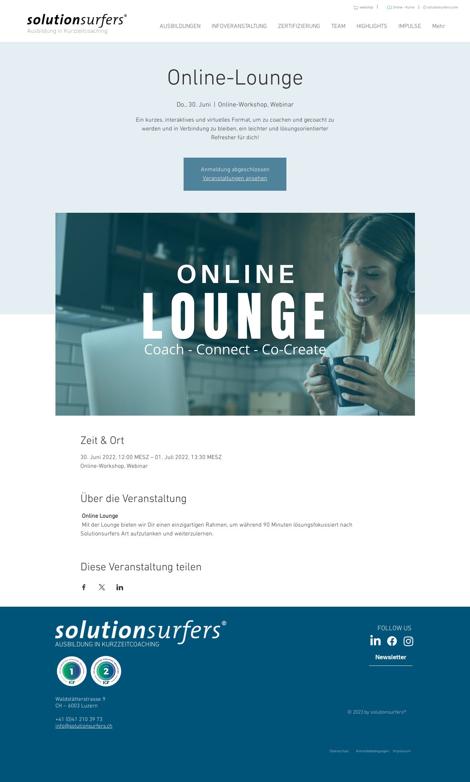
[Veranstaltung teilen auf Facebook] (83, 587)
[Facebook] (392, 641)
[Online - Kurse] (398, 7)
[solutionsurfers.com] (437, 7)
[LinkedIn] (375, 641)
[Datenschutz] (339, 751)
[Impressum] (401, 751)
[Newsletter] (390, 657)
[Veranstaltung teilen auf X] (101, 587)
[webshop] (356, 7)
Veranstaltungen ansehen (235, 178)
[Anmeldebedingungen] (372, 751)
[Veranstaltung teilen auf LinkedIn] (119, 587)
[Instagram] (408, 641)
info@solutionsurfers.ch (83, 726)
